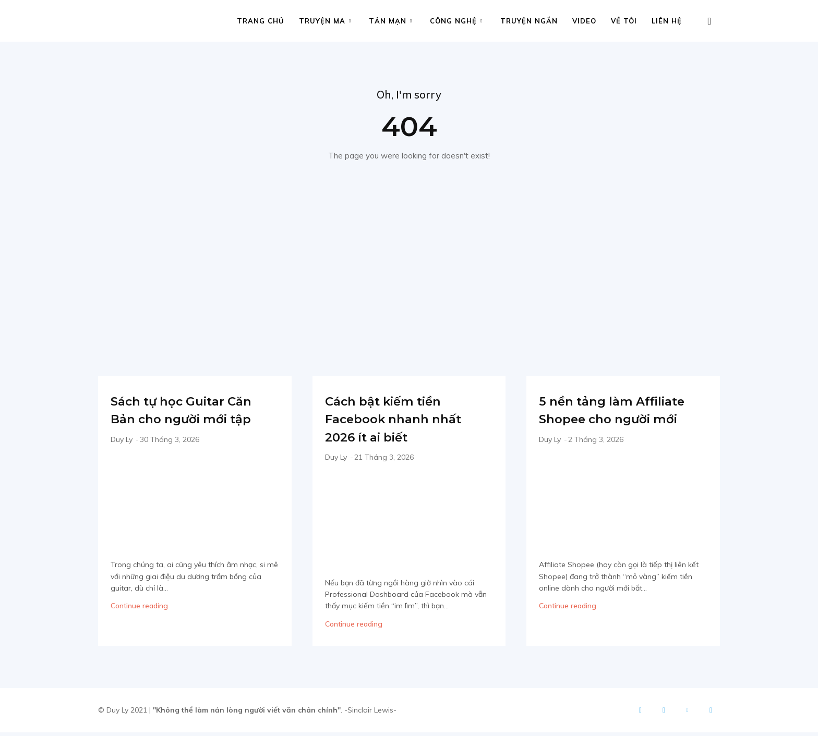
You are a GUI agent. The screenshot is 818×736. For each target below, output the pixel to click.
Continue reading (139, 627)
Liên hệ (667, 21)
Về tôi (624, 21)
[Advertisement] (409, 270)
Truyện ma (325, 21)
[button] (709, 22)
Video (584, 21)
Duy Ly (122, 460)
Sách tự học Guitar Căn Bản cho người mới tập (186, 421)
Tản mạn (390, 21)
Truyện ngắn (529, 21)
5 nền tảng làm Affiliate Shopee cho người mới (619, 421)
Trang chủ (260, 21)
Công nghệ (456, 21)
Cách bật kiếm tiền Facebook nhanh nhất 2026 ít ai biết (400, 421)
